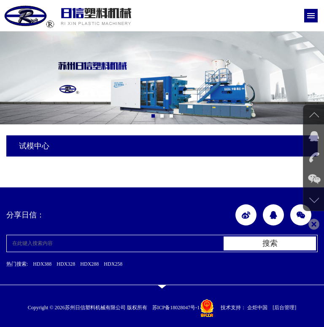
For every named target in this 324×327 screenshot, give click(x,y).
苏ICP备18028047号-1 (176, 308)
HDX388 (42, 264)
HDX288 (89, 264)
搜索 (270, 243)
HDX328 (66, 264)
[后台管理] (284, 308)
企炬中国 (257, 308)
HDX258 (113, 264)
